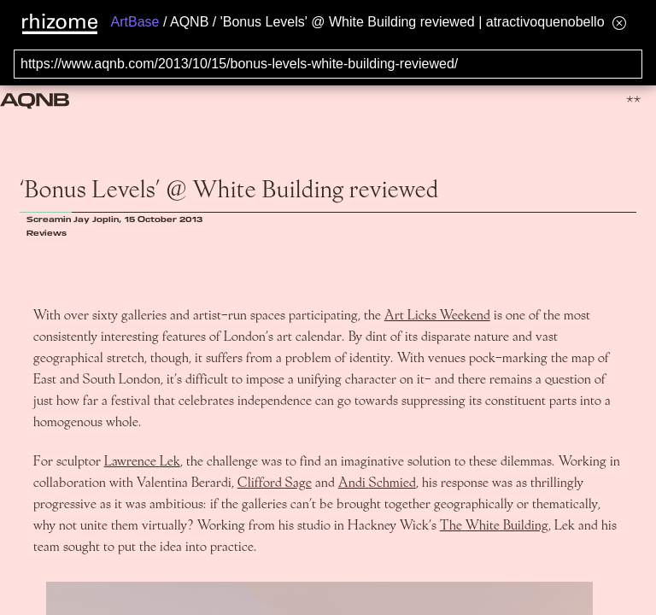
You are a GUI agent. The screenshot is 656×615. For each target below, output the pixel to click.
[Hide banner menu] (619, 22)
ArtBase (135, 22)
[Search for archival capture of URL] (328, 64)
